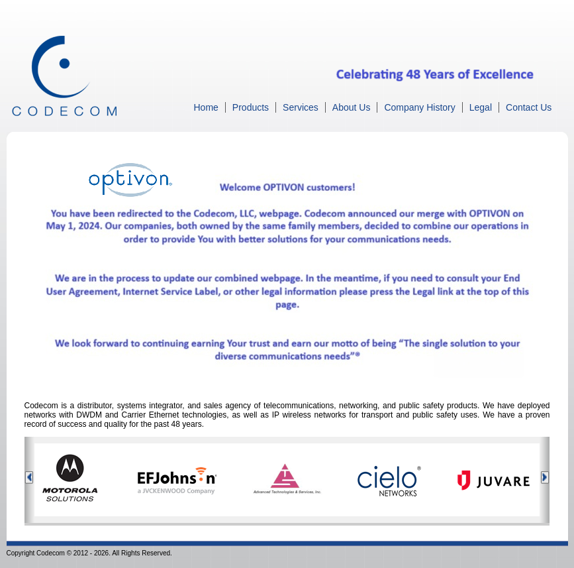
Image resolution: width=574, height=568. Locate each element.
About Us (351, 107)
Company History (419, 107)
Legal (480, 107)
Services (300, 107)
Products (250, 107)
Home (206, 107)
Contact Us (528, 107)
